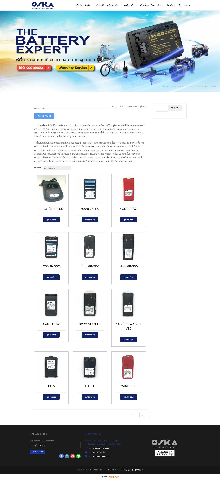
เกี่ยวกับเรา (171, 5)
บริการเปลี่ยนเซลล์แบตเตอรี (108, 5)
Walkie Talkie (44, 116)
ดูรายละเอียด (51, 220)
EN (189, 5)
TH (185, 5)
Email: (98, 456)
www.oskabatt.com (134, 470)
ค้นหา (174, 108)
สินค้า (89, 5)
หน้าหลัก (79, 5)
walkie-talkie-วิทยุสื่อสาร (136, 106)
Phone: (98, 448)
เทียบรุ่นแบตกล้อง (147, 5)
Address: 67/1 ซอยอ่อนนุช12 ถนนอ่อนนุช (103, 440)
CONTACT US (94, 434)
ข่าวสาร (160, 5)
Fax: (97, 452)
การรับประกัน (130, 5)
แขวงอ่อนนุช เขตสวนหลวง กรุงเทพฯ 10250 (105, 444)
